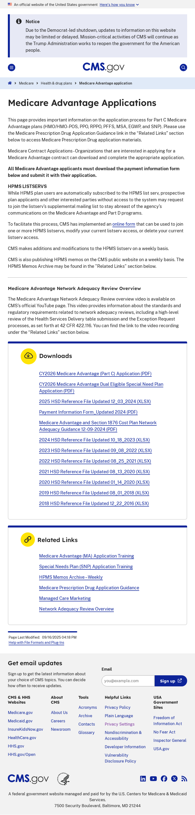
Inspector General (169, 740)
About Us (59, 712)
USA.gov (161, 749)
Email (107, 669)
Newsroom (61, 729)
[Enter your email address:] (128, 680)
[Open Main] (11, 67)
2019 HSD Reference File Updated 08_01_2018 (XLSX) (94, 492)
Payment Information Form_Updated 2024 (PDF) (88, 412)
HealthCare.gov (22, 737)
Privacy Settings (120, 724)
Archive (85, 715)
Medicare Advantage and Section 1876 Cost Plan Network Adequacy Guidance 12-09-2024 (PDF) (98, 426)
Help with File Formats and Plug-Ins (36, 643)
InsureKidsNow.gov (25, 729)
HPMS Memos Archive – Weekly (71, 577)
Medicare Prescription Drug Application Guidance (89, 587)
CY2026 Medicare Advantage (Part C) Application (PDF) (95, 373)
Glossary (86, 732)
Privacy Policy (118, 707)
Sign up (167, 681)
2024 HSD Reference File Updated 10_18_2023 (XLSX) (94, 439)
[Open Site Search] (183, 67)
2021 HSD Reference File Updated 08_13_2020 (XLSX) (94, 471)
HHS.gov (16, 746)
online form (123, 224)
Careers (58, 721)
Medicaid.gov (20, 721)
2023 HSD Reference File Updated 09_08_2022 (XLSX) (95, 450)
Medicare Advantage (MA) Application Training (86, 556)
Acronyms (87, 707)
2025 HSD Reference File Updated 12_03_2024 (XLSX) (95, 401)
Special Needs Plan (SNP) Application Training (86, 566)
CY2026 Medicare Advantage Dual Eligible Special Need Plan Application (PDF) (101, 387)
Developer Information (125, 747)
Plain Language (119, 715)
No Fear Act (164, 732)
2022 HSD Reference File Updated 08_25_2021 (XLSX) (95, 461)
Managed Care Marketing (65, 598)
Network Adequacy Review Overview (76, 608)
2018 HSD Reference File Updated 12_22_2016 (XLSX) (94, 503)
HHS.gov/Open (21, 754)
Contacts (86, 724)
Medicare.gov (20, 712)
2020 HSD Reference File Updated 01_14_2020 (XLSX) (94, 482)
